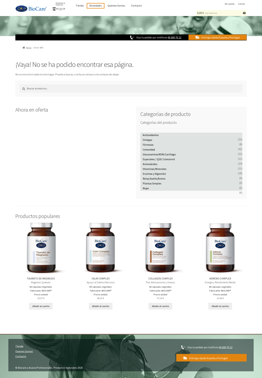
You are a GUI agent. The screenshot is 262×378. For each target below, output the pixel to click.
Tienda (80, 5)
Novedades (95, 5)
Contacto (136, 5)
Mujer (146, 188)
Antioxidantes (151, 135)
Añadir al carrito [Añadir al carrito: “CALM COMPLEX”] (100, 306)
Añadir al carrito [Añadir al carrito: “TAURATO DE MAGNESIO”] (40, 306)
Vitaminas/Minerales (154, 169)
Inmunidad (149, 149)
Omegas (147, 139)
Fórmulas (148, 144)
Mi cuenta (229, 3)
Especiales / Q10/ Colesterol (159, 159)
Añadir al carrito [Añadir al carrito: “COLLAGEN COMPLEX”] (160, 306)
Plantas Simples (152, 183)
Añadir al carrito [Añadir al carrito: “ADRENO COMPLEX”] (220, 306)
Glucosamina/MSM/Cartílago (159, 154)
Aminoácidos (150, 164)
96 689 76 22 (174, 37)
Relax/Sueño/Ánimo (154, 178)
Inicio (28, 47)
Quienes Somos (116, 5)
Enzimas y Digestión (154, 173)
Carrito (241, 3)
